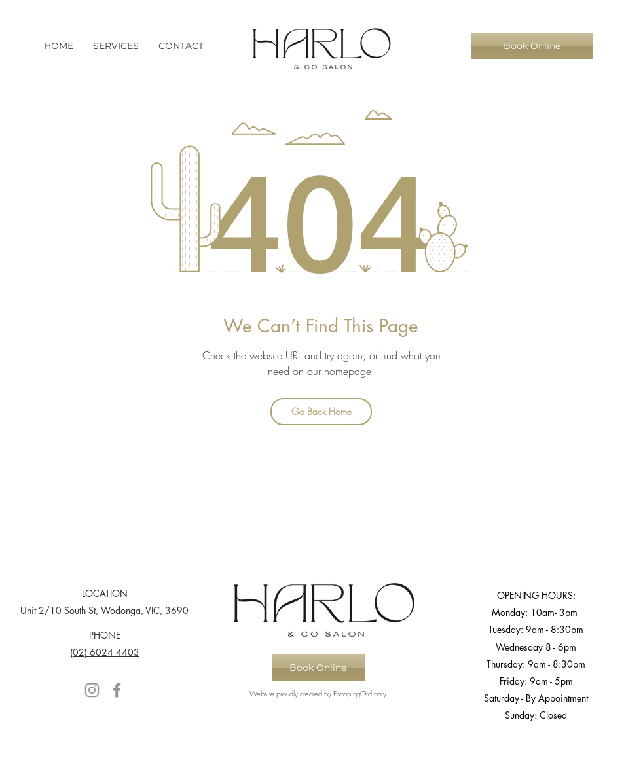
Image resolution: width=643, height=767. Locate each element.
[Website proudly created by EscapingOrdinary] (318, 694)
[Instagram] (92, 690)
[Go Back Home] (321, 411)
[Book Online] (532, 46)
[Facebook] (116, 690)
